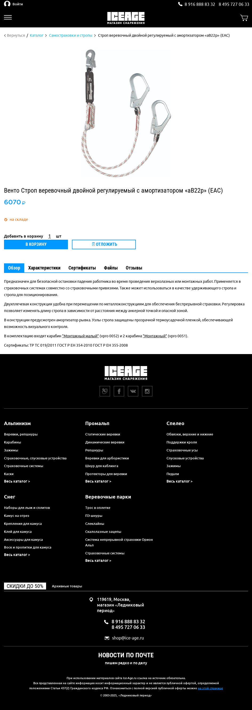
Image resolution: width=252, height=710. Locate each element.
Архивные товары (67, 586)
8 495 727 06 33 (234, 4)
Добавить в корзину (23, 236)
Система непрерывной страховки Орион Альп (119, 542)
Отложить (104, 244)
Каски (9, 474)
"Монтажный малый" (80, 336)
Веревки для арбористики (107, 458)
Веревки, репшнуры (21, 434)
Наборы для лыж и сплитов (27, 507)
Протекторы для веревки (106, 474)
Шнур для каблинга (101, 466)
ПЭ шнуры (93, 515)
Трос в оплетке (97, 507)
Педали (172, 474)
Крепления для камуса (23, 523)
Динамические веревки (104, 442)
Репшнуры (94, 450)
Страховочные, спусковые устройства (35, 458)
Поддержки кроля (181, 442)
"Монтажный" (155, 336)
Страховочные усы (182, 450)
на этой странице (210, 688)
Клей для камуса (18, 531)
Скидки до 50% (25, 586)
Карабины (12, 442)
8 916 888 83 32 (200, 4)
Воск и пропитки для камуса (27, 547)
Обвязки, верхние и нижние (189, 434)
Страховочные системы (23, 466)
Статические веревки (102, 434)
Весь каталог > (17, 481)
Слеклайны (94, 523)
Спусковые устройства (185, 458)
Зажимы (11, 450)
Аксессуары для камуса (23, 539)
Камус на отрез (16, 515)
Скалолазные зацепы (103, 531)
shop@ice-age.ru (128, 638)
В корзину (36, 244)
